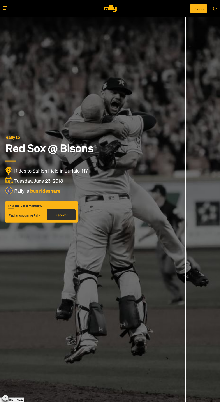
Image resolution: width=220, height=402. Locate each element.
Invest (198, 8)
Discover (61, 215)
